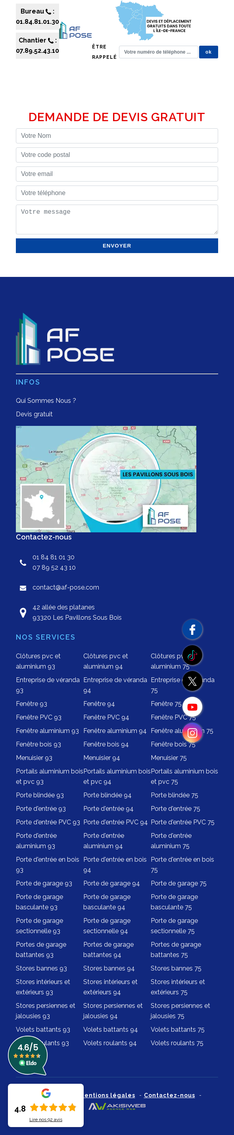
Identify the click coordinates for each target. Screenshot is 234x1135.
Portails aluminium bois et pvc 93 (49, 776)
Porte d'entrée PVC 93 (48, 822)
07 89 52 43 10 (54, 567)
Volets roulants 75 (177, 1043)
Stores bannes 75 (176, 968)
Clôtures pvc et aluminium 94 (105, 661)
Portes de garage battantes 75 (176, 950)
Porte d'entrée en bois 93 (47, 865)
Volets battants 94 (110, 1029)
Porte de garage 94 (111, 883)
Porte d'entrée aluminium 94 (103, 841)
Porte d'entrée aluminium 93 (36, 841)
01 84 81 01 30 (54, 557)
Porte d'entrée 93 (41, 808)
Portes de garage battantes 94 (108, 950)
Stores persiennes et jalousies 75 (180, 1011)
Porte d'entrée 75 (175, 808)
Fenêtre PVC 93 (38, 717)
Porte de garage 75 (179, 883)
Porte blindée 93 (40, 795)
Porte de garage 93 (44, 883)
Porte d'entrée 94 (108, 808)
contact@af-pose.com (66, 587)
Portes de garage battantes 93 (41, 950)
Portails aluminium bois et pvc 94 (117, 776)
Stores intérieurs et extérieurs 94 (110, 987)
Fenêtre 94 (99, 704)
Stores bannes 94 (109, 968)
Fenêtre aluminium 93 (47, 731)
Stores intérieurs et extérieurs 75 (178, 987)
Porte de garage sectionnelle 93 (39, 926)
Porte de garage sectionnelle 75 (174, 926)
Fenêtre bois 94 (106, 744)
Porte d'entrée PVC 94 (115, 822)
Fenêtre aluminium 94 (115, 731)
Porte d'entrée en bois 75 (182, 865)
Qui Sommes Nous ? (46, 400)
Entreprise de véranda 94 (115, 685)
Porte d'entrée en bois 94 (115, 865)
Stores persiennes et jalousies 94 (113, 1011)
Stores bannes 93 (41, 968)
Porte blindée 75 (174, 795)
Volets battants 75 (178, 1029)
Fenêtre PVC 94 (106, 717)
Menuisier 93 (34, 758)
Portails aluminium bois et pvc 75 (184, 776)
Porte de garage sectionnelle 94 (106, 926)
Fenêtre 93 (31, 704)
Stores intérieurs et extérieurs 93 (43, 987)
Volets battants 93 (43, 1029)
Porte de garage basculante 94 (106, 902)
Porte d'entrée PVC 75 (183, 822)
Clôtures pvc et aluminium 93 (38, 661)
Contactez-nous (169, 1095)
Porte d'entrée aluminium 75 (171, 841)
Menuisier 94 (101, 758)
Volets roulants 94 (110, 1043)
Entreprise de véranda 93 (48, 685)
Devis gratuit (34, 414)
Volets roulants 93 (42, 1043)
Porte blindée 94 (107, 795)
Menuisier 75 (169, 758)
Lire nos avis (45, 1119)
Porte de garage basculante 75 (174, 902)
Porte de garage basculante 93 (39, 902)
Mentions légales (107, 1095)
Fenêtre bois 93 (38, 744)
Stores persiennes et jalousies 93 (45, 1011)
